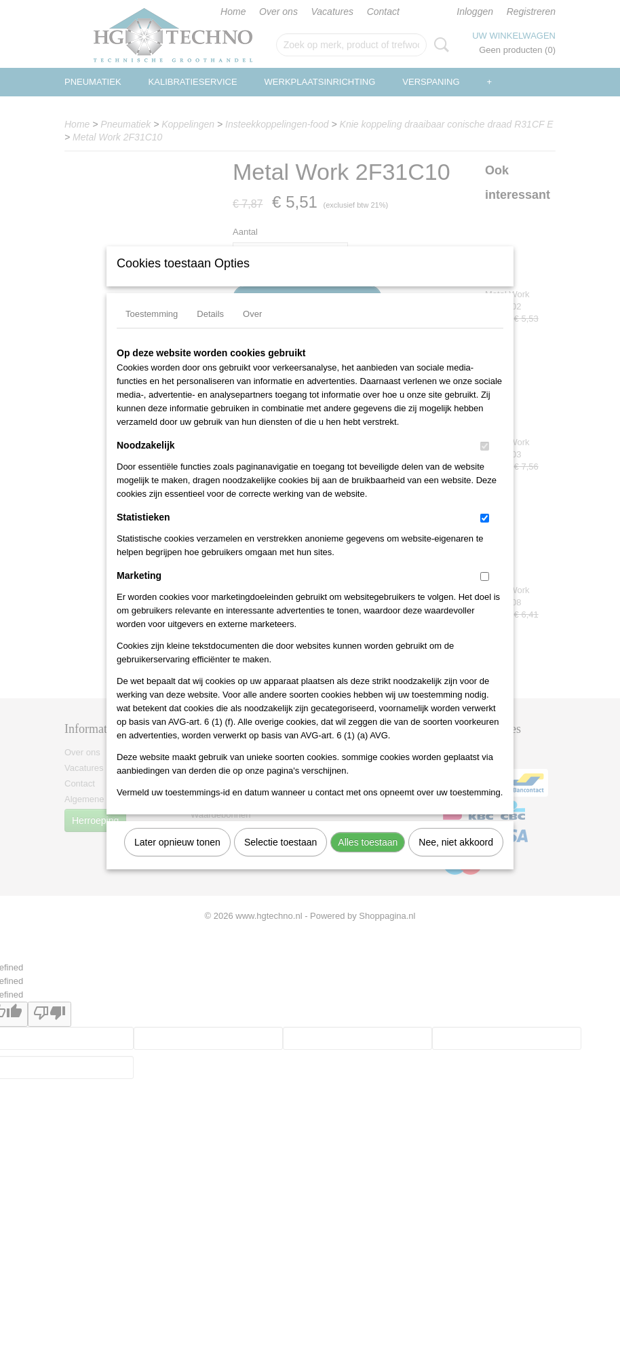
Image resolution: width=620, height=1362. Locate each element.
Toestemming (151, 331)
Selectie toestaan (280, 859)
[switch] (484, 463)
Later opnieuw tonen (177, 859)
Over (252, 331)
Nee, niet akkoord (456, 859)
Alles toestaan (368, 859)
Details (210, 331)
